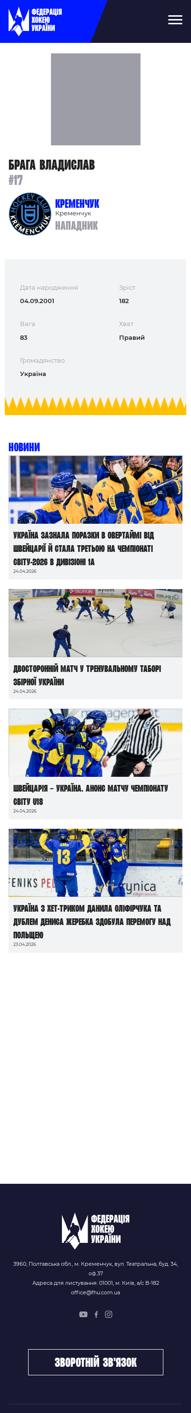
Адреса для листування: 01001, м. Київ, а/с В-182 (95, 1283)
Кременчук (77, 203)
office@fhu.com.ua (95, 1292)
